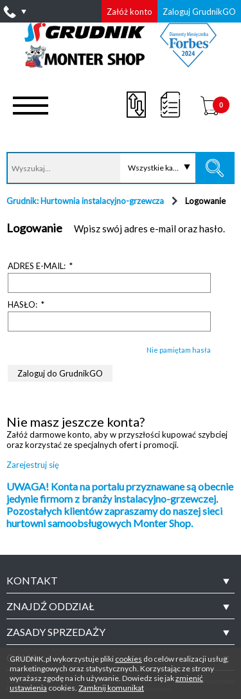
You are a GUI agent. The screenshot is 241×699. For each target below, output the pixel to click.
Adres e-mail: (41, 266)
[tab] (120, 580)
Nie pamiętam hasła (179, 350)
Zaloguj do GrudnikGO (60, 373)
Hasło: (27, 304)
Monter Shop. (163, 523)
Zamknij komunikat (111, 688)
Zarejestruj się (32, 465)
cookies (128, 659)
